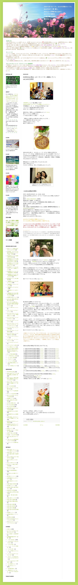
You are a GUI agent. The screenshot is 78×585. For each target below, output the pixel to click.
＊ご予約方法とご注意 (12, 355)
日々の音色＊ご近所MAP (12, 533)
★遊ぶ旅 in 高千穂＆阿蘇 (13, 509)
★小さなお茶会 (10, 404)
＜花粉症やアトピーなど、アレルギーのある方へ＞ (12, 571)
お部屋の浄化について (12, 297)
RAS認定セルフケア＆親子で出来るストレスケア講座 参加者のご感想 (12, 260)
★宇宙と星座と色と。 (12, 403)
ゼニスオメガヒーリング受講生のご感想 (12, 334)
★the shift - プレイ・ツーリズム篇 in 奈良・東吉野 (13, 453)
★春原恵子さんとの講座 (12, 414)
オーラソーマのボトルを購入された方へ (12, 531)
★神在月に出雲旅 (11, 490)
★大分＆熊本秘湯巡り (12, 470)
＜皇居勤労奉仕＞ (11, 568)
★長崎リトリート (11, 512)
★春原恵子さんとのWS (12, 411)
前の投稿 (58, 425)
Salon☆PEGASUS (31, 199)
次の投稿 (25, 425)
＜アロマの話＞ (10, 544)
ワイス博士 (32, 306)
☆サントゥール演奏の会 (12, 442)
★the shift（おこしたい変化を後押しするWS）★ (13, 374)
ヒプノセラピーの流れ (12, 345)
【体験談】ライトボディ (12, 290)
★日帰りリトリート (11, 476)
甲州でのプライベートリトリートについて (12, 522)
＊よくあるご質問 (11, 357)
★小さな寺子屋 (10, 406)
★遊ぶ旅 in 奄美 (11, 504)
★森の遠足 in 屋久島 (12, 483)
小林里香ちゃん (27, 102)
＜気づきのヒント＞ (11, 565)
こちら (8, 70)
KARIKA (46, 260)
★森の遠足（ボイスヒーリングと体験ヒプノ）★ (12, 417)
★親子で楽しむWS (11, 433)
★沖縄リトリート (11, 485)
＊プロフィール (10, 359)
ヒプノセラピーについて (12, 342)
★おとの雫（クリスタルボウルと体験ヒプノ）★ (12, 382)
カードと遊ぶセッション (12, 307)
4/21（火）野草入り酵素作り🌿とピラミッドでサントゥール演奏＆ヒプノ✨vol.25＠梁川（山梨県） (12, 224)
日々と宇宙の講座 (11, 354)
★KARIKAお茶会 (36, 421)
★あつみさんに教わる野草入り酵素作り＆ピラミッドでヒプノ (12, 379)
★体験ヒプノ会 (10, 398)
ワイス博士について (11, 347)
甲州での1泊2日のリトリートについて (12, 519)
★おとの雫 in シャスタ (12, 459)
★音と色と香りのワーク (12, 436)
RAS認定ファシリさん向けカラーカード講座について (12, 268)
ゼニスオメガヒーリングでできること (12, 318)
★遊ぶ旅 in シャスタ (12, 498)
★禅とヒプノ (10, 428)
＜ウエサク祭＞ (10, 549)
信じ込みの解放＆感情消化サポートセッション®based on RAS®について (12, 350)
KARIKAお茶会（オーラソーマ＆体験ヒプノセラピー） (36, 104)
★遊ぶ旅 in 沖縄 (11, 507)
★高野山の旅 (10, 517)
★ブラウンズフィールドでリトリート (12, 468)
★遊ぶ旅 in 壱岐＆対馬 (12, 501)
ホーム (41, 425)
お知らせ (42, 421)
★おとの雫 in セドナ (12, 462)
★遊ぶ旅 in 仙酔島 (11, 499)
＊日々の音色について (12, 365)
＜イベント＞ (30, 421)
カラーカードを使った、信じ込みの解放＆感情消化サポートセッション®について (12, 303)
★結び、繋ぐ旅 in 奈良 (12, 495)
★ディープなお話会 (11, 393)
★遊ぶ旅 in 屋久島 (11, 506)
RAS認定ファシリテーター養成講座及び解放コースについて (12, 275)
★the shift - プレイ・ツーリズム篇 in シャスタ (13, 450)
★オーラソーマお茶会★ (12, 390)
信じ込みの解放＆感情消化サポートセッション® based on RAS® (12, 97)
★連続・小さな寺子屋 (12, 434)
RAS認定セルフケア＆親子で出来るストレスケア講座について (12, 264)
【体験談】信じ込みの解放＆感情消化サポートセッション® (12, 294)
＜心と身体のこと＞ (11, 563)
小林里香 (34, 261)
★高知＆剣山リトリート (12, 514)
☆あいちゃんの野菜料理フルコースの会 (12, 440)
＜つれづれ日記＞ (11, 539)
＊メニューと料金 (11, 361)
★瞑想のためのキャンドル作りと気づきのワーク (12, 425)
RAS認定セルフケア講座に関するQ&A (12, 256)
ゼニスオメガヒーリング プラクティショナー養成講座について (12, 314)
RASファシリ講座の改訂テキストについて (12, 249)
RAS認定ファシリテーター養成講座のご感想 (12, 272)
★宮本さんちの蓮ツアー (12, 473)
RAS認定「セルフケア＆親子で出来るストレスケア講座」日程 (12, 253)
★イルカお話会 (10, 386)
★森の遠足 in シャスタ (12, 481)
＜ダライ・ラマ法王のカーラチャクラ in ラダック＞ (13, 558)
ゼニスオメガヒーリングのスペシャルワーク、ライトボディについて (12, 324)
